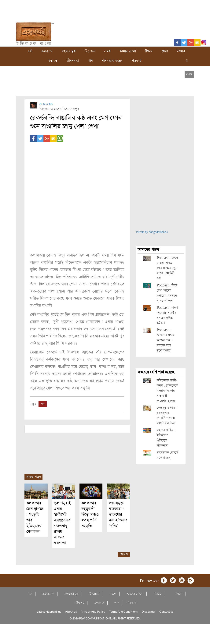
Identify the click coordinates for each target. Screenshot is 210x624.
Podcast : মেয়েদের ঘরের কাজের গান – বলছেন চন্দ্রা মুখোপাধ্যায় (165, 340)
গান (90, 60)
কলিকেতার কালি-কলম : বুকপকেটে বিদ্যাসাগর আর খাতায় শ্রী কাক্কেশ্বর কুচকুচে (167, 390)
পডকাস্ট (137, 60)
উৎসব (181, 51)
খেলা (165, 51)
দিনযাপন (132, 602)
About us (71, 611)
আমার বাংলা (128, 51)
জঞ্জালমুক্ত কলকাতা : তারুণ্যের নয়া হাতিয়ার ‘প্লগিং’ (118, 514)
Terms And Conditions (123, 611)
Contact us (166, 611)
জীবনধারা (73, 60)
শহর (42, 404)
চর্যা (30, 51)
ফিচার (149, 51)
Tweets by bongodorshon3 (152, 232)
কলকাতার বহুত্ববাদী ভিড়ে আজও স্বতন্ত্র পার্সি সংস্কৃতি (90, 514)
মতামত (52, 60)
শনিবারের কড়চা (112, 60)
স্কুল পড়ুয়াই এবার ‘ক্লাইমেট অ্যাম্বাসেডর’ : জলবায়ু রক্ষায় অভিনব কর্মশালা (62, 523)
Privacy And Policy (93, 611)
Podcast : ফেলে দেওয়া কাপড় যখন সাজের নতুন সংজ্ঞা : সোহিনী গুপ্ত (167, 268)
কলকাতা (46, 51)
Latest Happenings (49, 611)
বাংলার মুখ (68, 51)
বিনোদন (90, 51)
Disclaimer (149, 611)
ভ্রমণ (107, 51)
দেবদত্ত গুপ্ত (46, 104)
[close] (189, 74)
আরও (124, 554)
